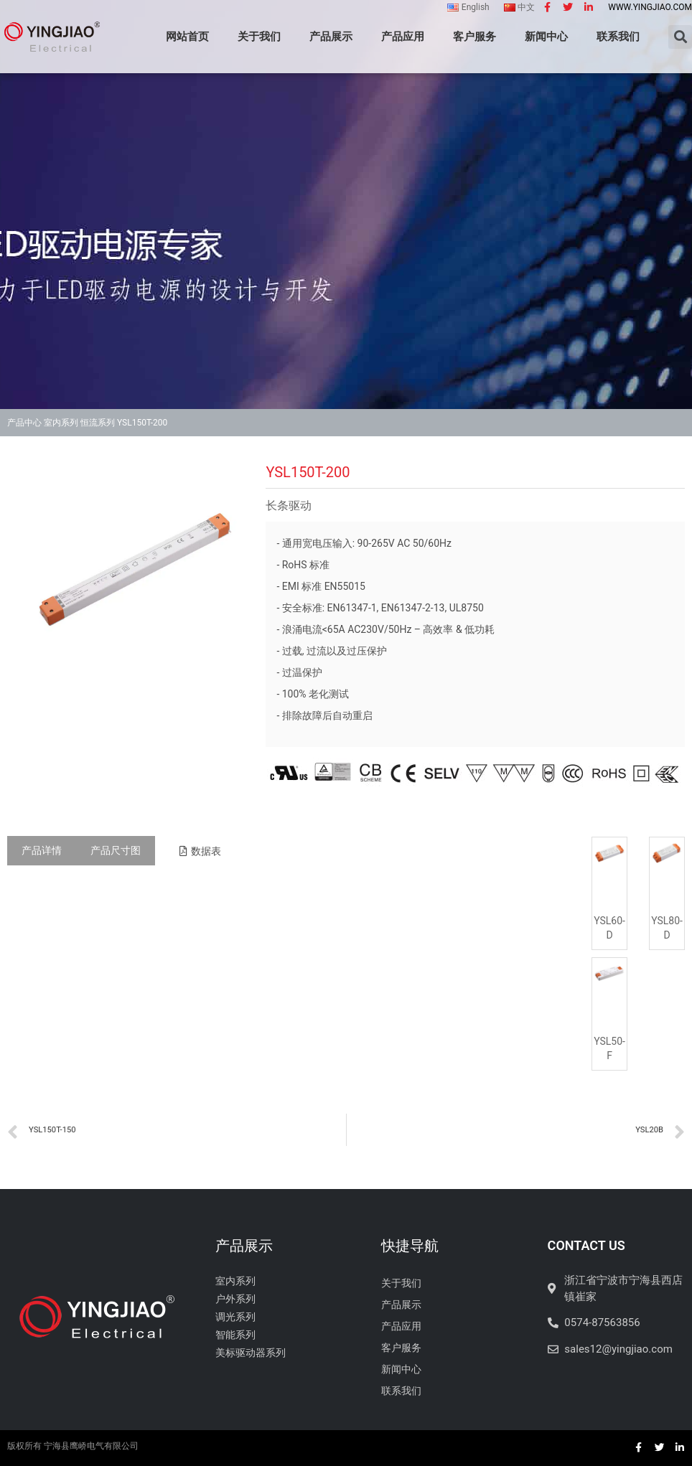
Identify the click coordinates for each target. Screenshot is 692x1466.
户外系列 (235, 1299)
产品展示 (330, 36)
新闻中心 (546, 36)
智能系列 (235, 1334)
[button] (200, 851)
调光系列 (235, 1316)
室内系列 (61, 423)
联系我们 (618, 36)
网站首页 (187, 36)
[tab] (41, 850)
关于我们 (259, 36)
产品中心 (24, 423)
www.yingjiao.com (650, 7)
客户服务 (474, 36)
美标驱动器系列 (250, 1352)
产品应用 (402, 36)
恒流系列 (97, 423)
